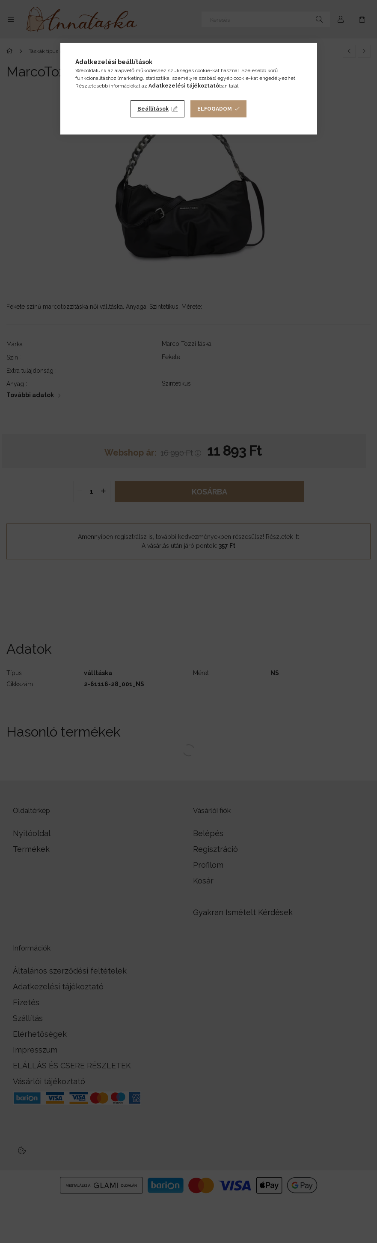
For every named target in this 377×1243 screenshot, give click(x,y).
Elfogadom (214, 109)
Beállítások (153, 109)
